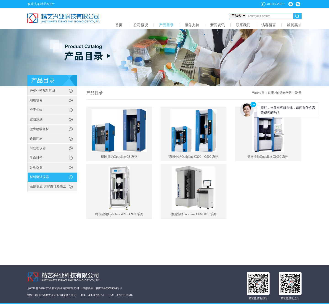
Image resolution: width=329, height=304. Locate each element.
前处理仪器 (38, 148)
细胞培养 (36, 100)
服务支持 (192, 25)
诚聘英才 (294, 25)
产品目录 (166, 25)
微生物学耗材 (39, 129)
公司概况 (140, 25)
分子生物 (36, 110)
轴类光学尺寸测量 (289, 92)
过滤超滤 (36, 119)
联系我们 (243, 25)
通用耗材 (36, 138)
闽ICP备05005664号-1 (109, 288)
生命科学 (36, 158)
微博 (290, 4)
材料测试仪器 (39, 177)
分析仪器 (36, 167)
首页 (118, 25)
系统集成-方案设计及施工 (48, 186)
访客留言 (268, 25)
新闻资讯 (217, 25)
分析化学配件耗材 (42, 90)
